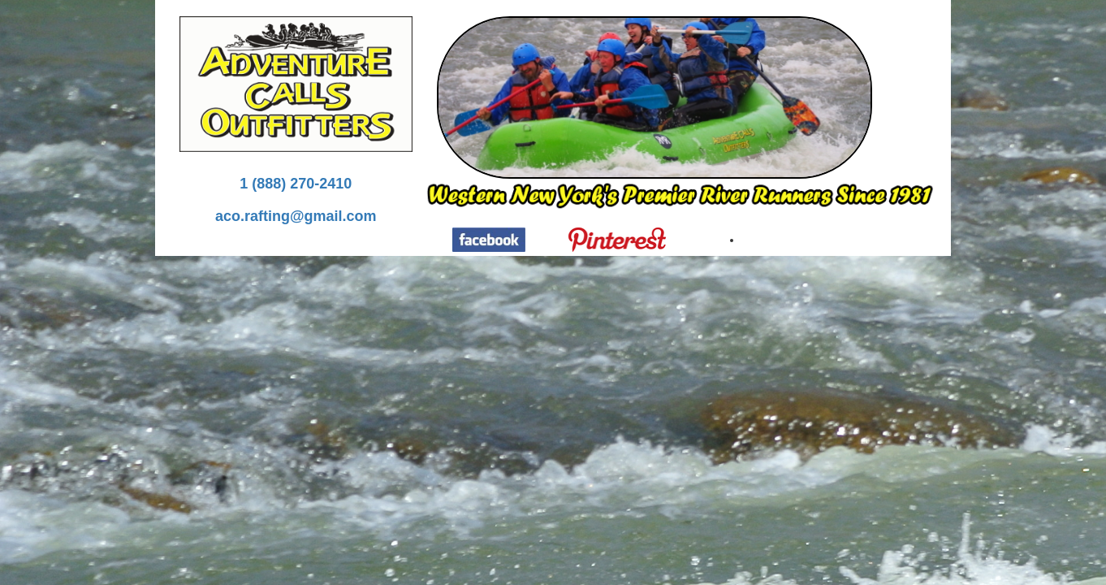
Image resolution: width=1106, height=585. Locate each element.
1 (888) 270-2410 (296, 184)
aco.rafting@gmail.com (296, 216)
